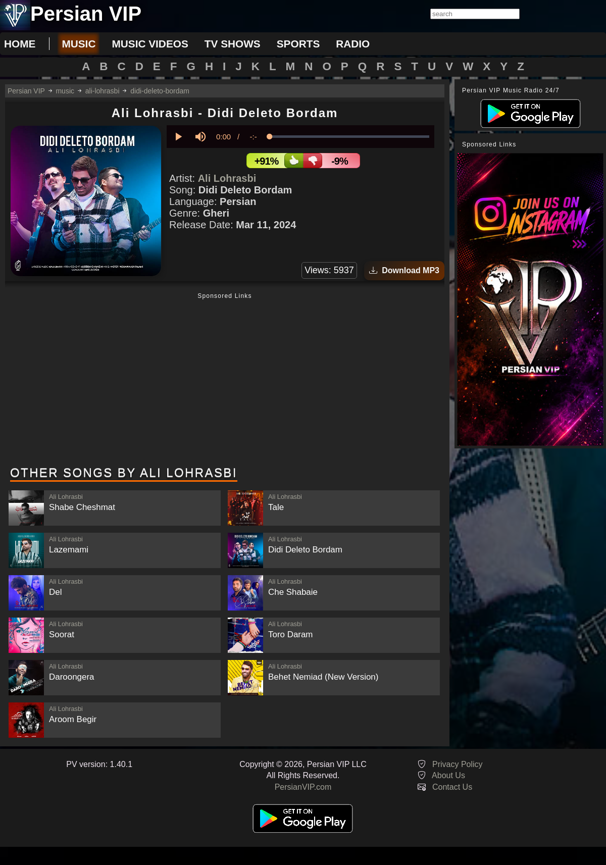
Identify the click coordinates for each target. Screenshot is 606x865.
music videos (150, 43)
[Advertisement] (224, 380)
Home (19, 43)
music (78, 43)
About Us (448, 775)
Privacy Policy (457, 764)
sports (298, 43)
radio (353, 43)
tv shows (233, 43)
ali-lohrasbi (102, 91)
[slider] (349, 136)
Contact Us (452, 787)
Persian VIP (26, 91)
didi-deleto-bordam (159, 91)
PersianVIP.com (303, 787)
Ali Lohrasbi (227, 178)
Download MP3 (404, 270)
